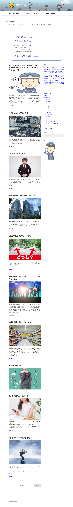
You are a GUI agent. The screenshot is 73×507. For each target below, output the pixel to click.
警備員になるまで (19, 13)
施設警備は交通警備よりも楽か (20, 236)
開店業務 (47, 101)
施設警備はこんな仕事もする (51, 123)
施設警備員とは (28, 13)
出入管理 (47, 103)
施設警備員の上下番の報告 (18, 396)
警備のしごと (22, 5)
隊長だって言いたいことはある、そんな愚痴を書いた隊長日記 (26, 56)
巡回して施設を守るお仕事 (18, 113)
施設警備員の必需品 (16, 366)
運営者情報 (11, 495)
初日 (46, 99)
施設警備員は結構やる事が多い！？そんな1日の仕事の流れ (25, 49)
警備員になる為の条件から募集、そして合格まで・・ (24, 41)
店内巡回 (49, 112)
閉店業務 (47, 116)
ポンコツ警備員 (46, 13)
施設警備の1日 (37, 13)
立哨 (46, 106)
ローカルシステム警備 (50, 119)
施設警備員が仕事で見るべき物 (20, 322)
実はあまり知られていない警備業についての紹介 (23, 37)
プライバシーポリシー (13, 501)
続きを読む (11, 105)
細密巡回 (49, 114)
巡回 (46, 108)
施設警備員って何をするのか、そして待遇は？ (23, 45)
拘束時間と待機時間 (49, 121)
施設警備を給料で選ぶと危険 (19, 438)
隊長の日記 (53, 13)
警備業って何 (11, 13)
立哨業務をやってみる (17, 154)
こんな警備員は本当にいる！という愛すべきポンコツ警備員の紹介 (26, 52)
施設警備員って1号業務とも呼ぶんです (23, 196)
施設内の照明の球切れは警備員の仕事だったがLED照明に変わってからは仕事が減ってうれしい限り (24, 68)
